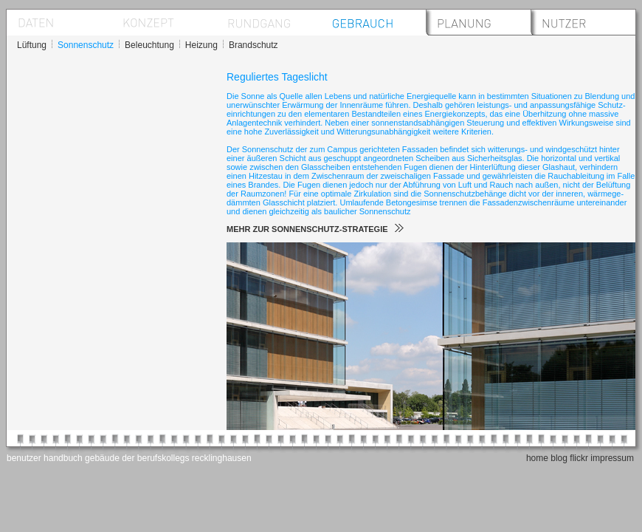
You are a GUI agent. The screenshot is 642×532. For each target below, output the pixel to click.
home (537, 458)
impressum (612, 458)
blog (558, 458)
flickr (579, 458)
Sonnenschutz (86, 45)
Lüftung (31, 45)
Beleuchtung (149, 45)
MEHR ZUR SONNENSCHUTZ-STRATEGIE (315, 229)
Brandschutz (253, 45)
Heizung (201, 45)
